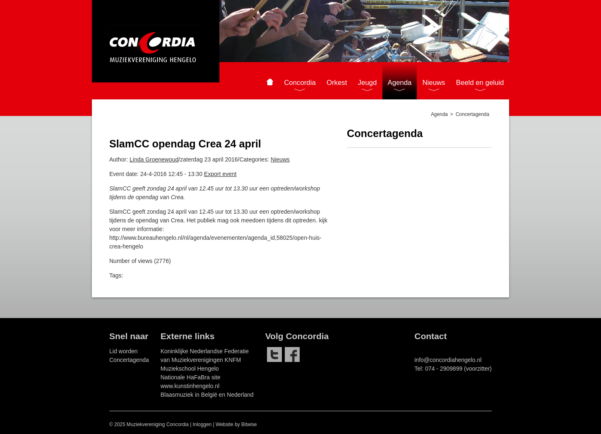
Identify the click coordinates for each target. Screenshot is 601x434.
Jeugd (367, 83)
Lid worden (123, 351)
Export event (220, 174)
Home (269, 82)
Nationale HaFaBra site (191, 377)
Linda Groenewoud (154, 159)
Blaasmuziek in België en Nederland (207, 394)
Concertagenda (129, 360)
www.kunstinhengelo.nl (190, 386)
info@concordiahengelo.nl (447, 360)
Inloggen (202, 424)
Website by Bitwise (236, 424)
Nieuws (280, 159)
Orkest (337, 83)
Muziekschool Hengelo (190, 368)
